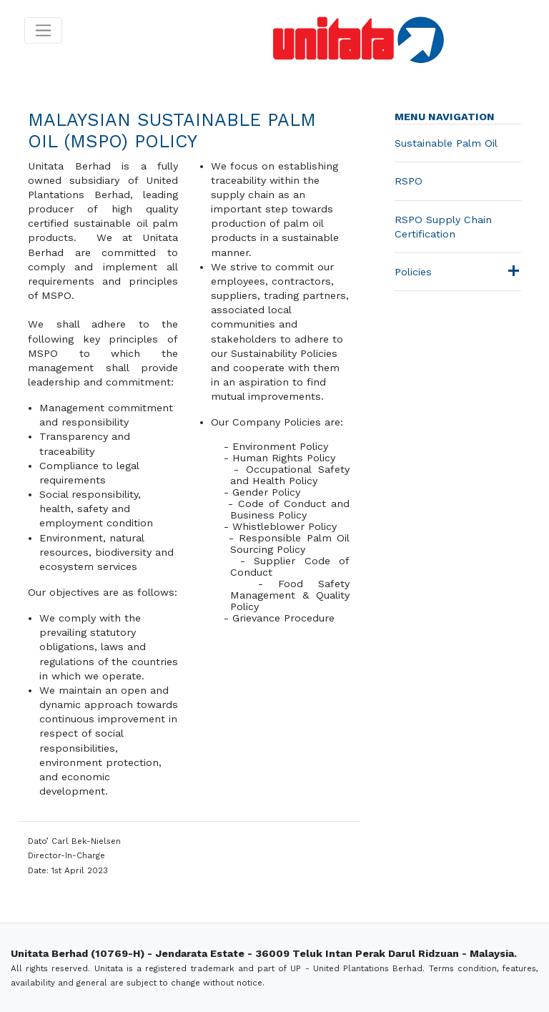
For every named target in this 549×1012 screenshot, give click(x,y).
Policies (413, 271)
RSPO (408, 181)
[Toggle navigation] (43, 30)
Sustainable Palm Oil (446, 143)
